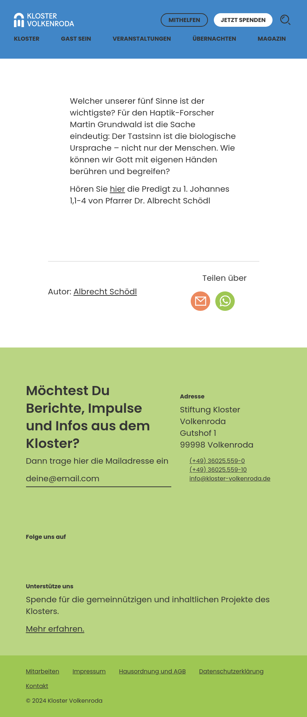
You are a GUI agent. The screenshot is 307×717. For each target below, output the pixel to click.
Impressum (89, 671)
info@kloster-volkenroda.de (230, 478)
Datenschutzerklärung (231, 671)
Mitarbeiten (42, 671)
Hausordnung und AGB (152, 671)
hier (117, 189)
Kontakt (37, 686)
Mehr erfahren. (55, 629)
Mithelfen (184, 20)
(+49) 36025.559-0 (217, 461)
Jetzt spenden (243, 20)
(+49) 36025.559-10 (218, 470)
